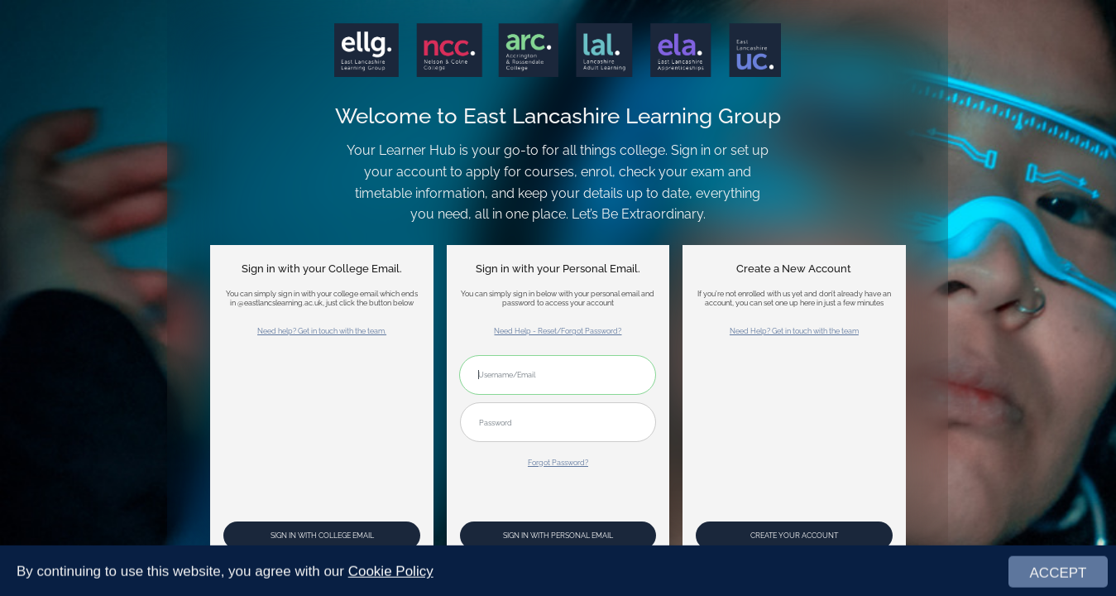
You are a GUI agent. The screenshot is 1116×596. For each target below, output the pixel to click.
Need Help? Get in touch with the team (794, 330)
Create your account (794, 535)
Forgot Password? (558, 462)
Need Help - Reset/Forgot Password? (557, 330)
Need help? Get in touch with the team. (321, 330)
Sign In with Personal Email (558, 535)
